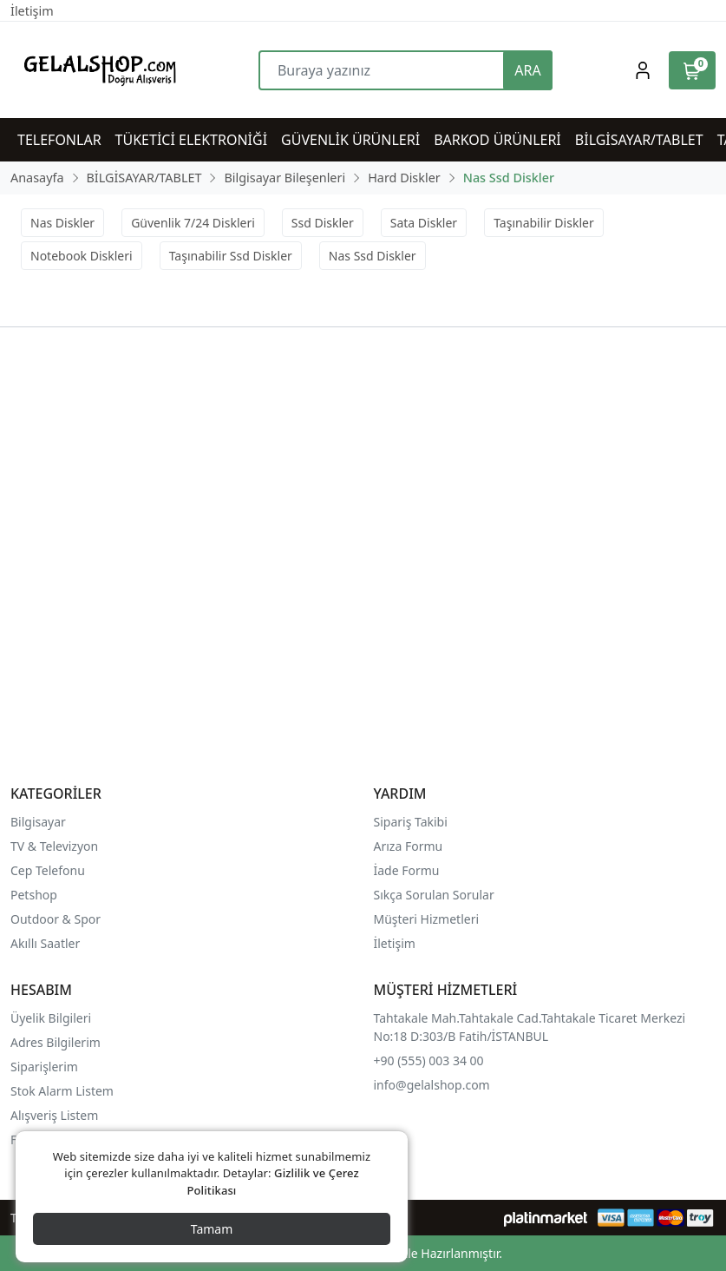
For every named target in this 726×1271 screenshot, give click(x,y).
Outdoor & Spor (55, 919)
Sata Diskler (423, 222)
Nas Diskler (62, 222)
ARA (527, 70)
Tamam (212, 1229)
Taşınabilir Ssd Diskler (230, 255)
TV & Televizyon (54, 846)
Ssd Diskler (322, 222)
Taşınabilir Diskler (544, 222)
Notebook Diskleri (81, 255)
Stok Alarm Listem (62, 1091)
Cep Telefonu (47, 870)
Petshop (33, 894)
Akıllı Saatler (45, 943)
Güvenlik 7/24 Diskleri (193, 222)
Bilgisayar (38, 821)
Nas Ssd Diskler (372, 255)
